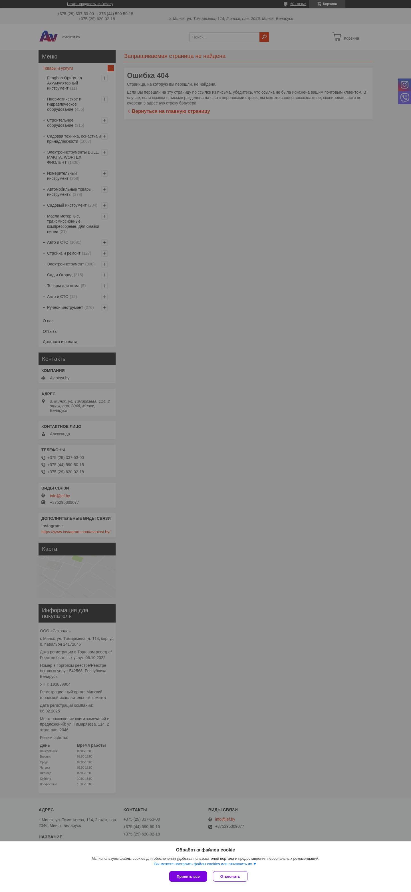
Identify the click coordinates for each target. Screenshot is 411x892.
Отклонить (230, 876)
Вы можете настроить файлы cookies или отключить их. (203, 864)
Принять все (188, 876)
